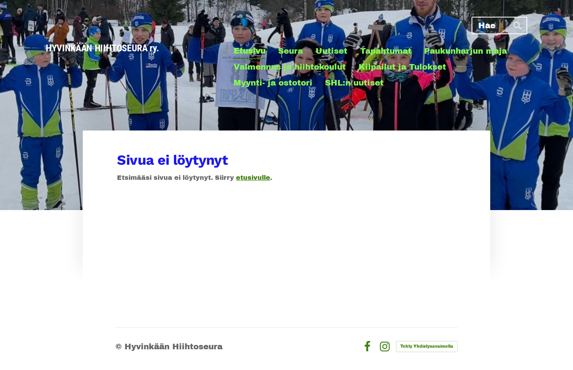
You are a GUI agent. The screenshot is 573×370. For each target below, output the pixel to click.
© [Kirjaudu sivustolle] (120, 346)
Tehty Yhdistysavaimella (426, 346)
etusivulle (253, 177)
